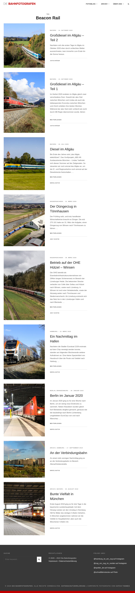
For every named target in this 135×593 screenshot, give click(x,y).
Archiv (104, 4)
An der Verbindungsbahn (68, 454)
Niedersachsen (56, 202)
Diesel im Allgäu (62, 150)
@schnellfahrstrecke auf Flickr (106, 573)
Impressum (53, 562)
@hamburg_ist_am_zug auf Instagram (109, 560)
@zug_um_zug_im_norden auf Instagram (110, 564)
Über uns (117, 4)
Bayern (53, 31)
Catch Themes (123, 587)
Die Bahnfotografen (22, 587)
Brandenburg (62, 391)
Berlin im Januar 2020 (66, 396)
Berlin (53, 391)
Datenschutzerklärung (68, 562)
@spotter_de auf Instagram (104, 569)
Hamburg (54, 332)
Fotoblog (90, 4)
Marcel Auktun (55, 184)
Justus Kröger (55, 61)
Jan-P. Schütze (54, 240)
